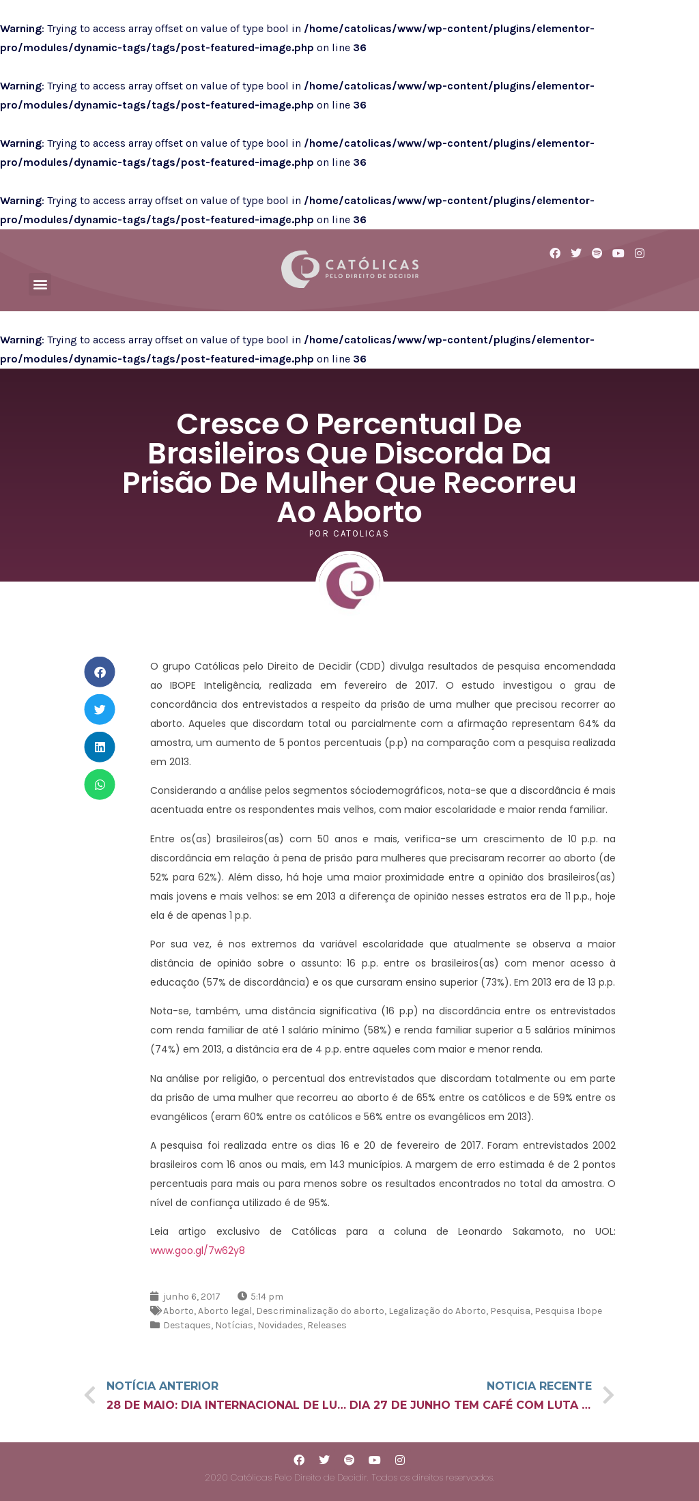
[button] (40, 284)
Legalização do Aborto (437, 1311)
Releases (327, 1325)
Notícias (234, 1325)
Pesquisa (510, 1311)
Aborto (178, 1311)
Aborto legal (225, 1311)
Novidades (280, 1325)
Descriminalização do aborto (320, 1311)
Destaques (187, 1325)
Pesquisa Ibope (568, 1311)
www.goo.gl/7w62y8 (197, 1250)
